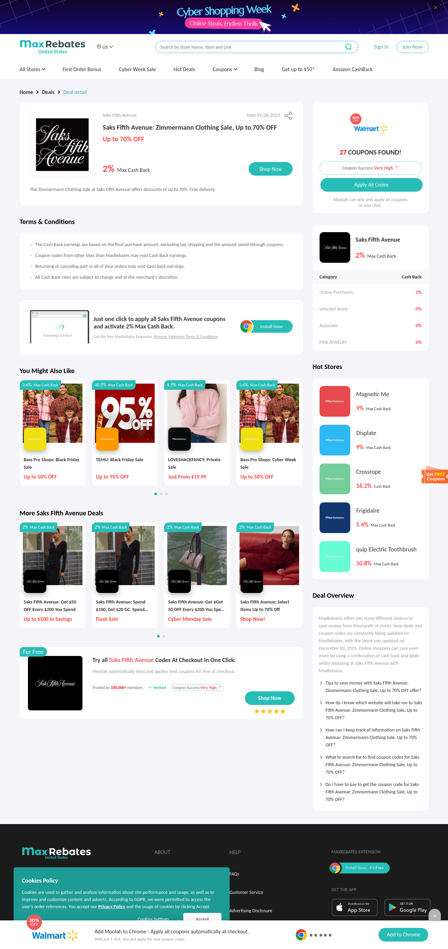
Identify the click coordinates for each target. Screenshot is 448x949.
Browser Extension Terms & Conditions (186, 336)
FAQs (235, 874)
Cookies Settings (153, 919)
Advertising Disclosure (251, 911)
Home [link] (26, 92)
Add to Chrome (403, 934)
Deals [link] (48, 92)
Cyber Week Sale (137, 69)
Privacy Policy (111, 907)
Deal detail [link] (75, 92)
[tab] (370, 684)
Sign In (381, 47)
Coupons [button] (225, 69)
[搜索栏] (243, 47)
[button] (105, 47)
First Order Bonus (82, 69)
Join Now (412, 47)
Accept (202, 919)
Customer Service (246, 892)
